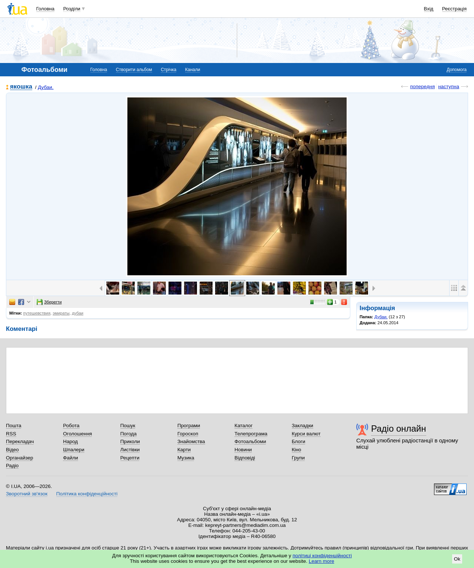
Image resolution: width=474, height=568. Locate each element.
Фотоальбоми (250, 441)
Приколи (130, 441)
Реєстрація (454, 8)
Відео (12, 449)
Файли (70, 458)
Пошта (13, 425)
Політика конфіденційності (86, 493)
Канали (192, 69)
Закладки (302, 425)
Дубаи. (45, 87)
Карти (184, 449)
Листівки (130, 449)
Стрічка (168, 69)
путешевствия (36, 313)
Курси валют (306, 433)
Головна (45, 8)
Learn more (321, 561)
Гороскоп (187, 433)
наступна (448, 86)
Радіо (12, 465)
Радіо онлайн (398, 428)
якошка (21, 87)
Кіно (296, 449)
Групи (298, 458)
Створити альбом (134, 69)
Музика (185, 458)
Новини (243, 449)
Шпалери (73, 449)
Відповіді (244, 458)
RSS (11, 433)
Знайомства (191, 441)
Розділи (71, 8)
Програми (188, 425)
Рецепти (130, 458)
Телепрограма (250, 433)
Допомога (457, 69)
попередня (422, 86)
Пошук (128, 425)
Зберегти (49, 302)
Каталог (243, 425)
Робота (71, 425)
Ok (457, 559)
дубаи (77, 313)
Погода (128, 433)
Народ (70, 441)
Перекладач (20, 441)
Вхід (429, 8)
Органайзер (19, 458)
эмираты (61, 313)
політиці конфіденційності (322, 555)
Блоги (299, 441)
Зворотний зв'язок (26, 493)
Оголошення (77, 433)
